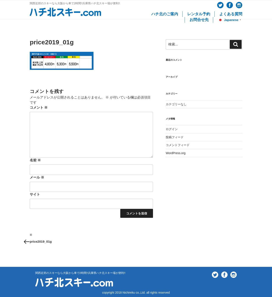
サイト (35, 194)
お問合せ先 (199, 20)
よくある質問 (230, 14)
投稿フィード (175, 137)
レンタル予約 (198, 14)
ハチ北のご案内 (164, 14)
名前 (35, 160)
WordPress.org (176, 153)
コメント (39, 107)
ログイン (172, 129)
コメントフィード (178, 145)
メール (37, 177)
